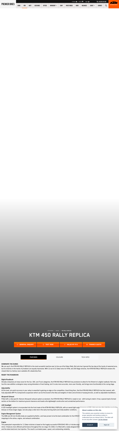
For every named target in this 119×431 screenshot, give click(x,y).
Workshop (53, 5)
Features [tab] (33, 357)
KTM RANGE (50, 330)
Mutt (30, 5)
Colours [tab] (59, 357)
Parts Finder (69, 5)
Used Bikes (37, 5)
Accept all (90, 425)
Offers (45, 5)
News (77, 5)
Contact (100, 5)
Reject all (106, 425)
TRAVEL (57, 330)
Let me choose (103, 419)
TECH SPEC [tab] (85, 357)
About (92, 5)
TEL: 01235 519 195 (101, 2)
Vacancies (84, 5)
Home (19, 5)
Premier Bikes (8, 4)
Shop (61, 5)
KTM (25, 5)
